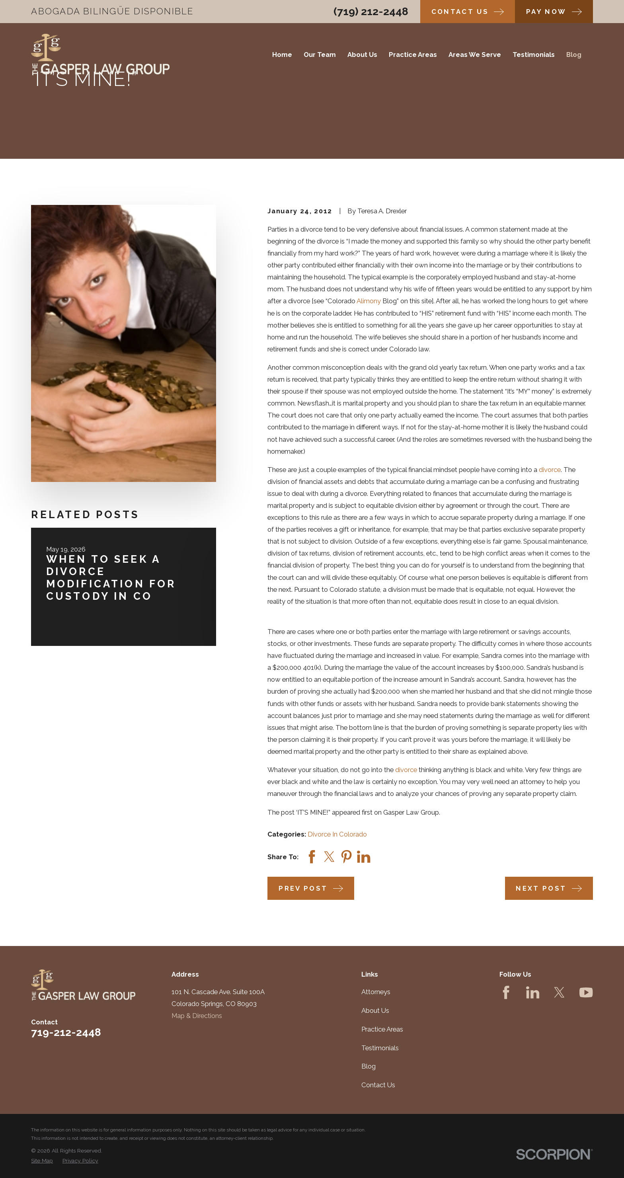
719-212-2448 (66, 1032)
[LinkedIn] (532, 992)
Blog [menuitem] (573, 55)
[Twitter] (559, 992)
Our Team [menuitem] (320, 55)
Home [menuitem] (282, 55)
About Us (375, 1010)
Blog (368, 1066)
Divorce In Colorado (337, 834)
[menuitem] (42, 1161)
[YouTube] (586, 992)
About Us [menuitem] (362, 55)
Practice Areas (382, 1029)
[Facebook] (506, 992)
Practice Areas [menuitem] (413, 55)
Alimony (369, 301)
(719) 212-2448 (370, 11)
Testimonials (380, 1048)
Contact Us (378, 1085)
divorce (550, 470)
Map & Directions (197, 1016)
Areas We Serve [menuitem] (474, 55)
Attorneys (375, 992)
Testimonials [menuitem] (534, 55)
